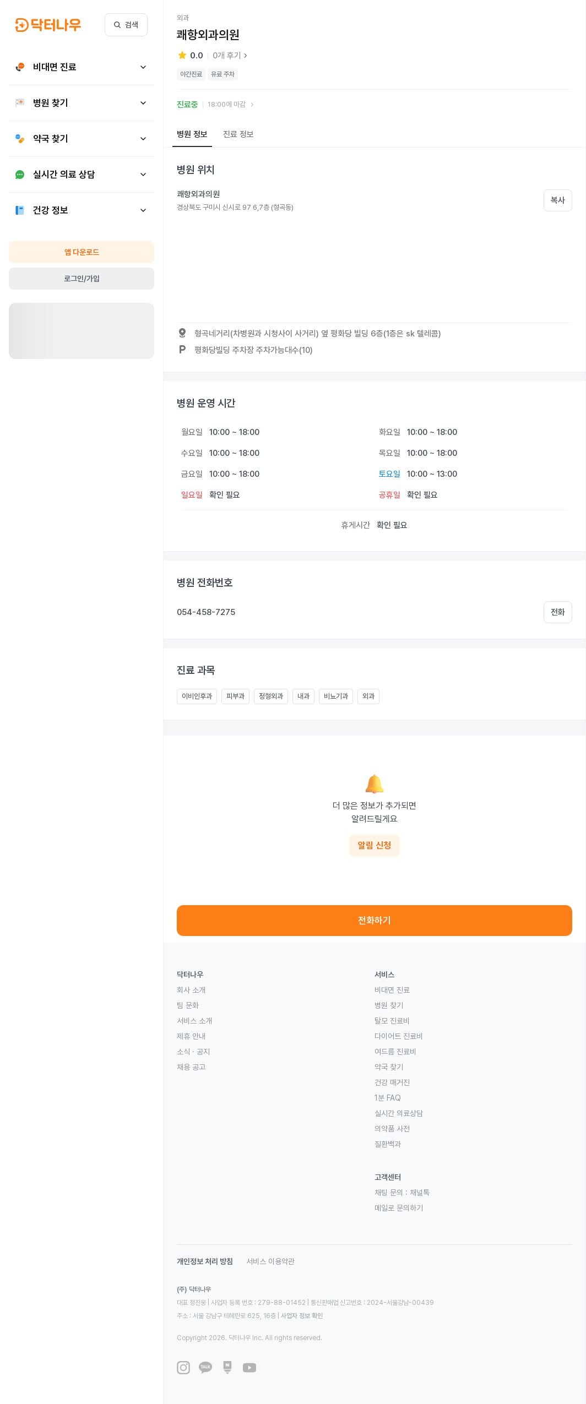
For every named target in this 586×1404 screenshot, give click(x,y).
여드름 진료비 (395, 1051)
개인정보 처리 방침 (205, 1261)
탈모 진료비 (392, 1020)
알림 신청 (374, 845)
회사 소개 (191, 990)
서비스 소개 (194, 1020)
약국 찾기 (389, 1067)
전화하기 (374, 920)
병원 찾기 (389, 1005)
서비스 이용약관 (270, 1261)
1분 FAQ (388, 1097)
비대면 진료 (392, 990)
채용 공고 (191, 1067)
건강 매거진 (392, 1082)
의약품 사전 (392, 1128)
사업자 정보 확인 (302, 1316)
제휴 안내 (191, 1036)
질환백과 (388, 1144)
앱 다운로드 (81, 252)
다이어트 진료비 (399, 1036)
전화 (558, 612)
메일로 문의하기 (399, 1208)
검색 (126, 24)
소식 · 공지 (193, 1051)
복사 (558, 200)
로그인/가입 (82, 278)
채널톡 (420, 1192)
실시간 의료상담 (399, 1113)
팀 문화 (188, 1005)
